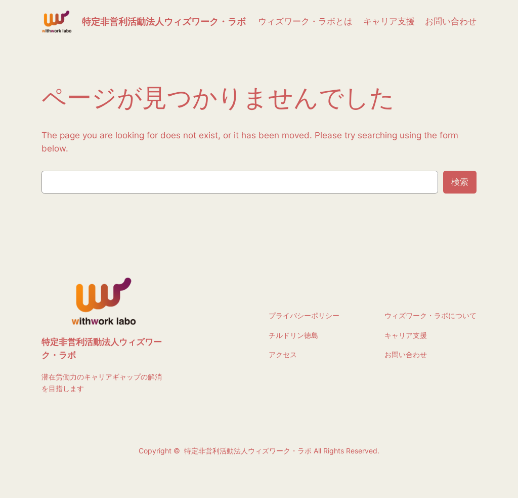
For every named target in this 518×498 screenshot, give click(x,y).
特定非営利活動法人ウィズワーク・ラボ (164, 21)
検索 (459, 182)
